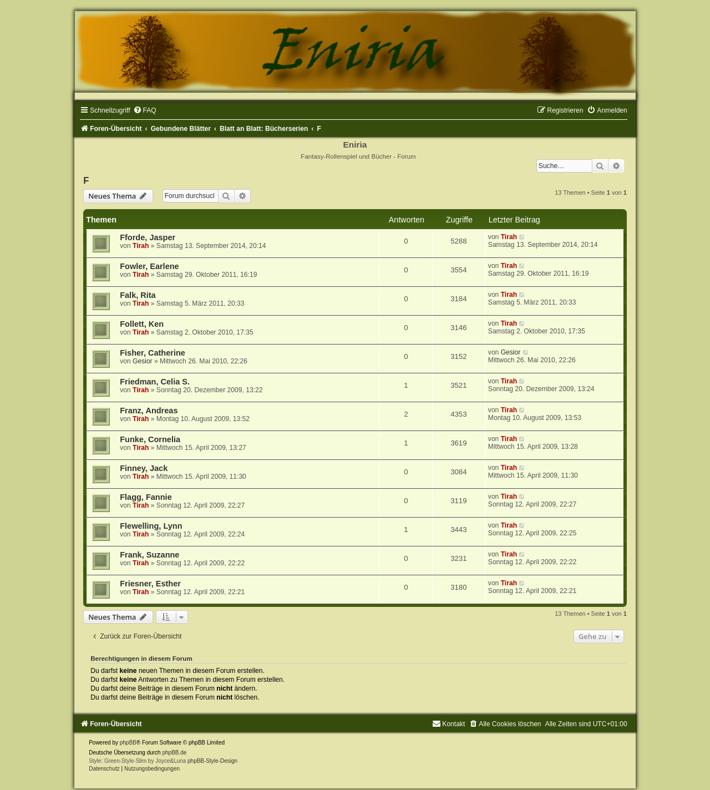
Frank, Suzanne (149, 554)
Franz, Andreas (149, 410)
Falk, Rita (138, 295)
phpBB (128, 743)
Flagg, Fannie (146, 497)
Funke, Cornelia (150, 439)
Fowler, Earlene (149, 266)
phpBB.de (174, 753)
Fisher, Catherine (152, 352)
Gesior (143, 361)
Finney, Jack (144, 468)
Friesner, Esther (150, 583)
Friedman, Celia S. (155, 381)
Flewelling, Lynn (151, 525)
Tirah (141, 246)
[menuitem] (144, 110)
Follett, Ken (142, 324)
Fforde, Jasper (147, 237)
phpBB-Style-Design (212, 761)
